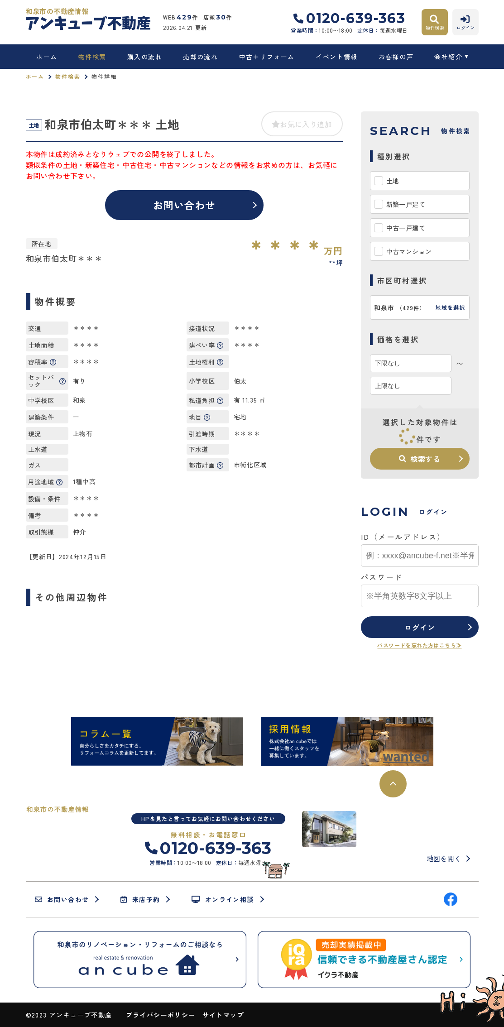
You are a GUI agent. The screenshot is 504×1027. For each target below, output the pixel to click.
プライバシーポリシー (161, 1015)
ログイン (419, 627)
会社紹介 (448, 56)
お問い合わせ (184, 204)
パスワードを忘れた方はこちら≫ (419, 645)
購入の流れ (144, 56)
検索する (420, 458)
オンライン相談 (223, 899)
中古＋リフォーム (267, 56)
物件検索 (92, 56)
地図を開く (444, 858)
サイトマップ (223, 1015)
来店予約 (140, 899)
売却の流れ (200, 56)
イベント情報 (336, 56)
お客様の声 (396, 56)
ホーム (46, 56)
